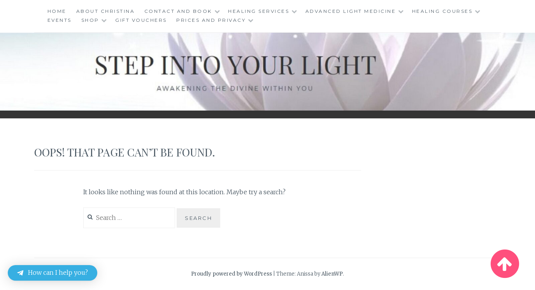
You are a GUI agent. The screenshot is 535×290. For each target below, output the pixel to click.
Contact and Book (178, 11)
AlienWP (332, 274)
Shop (90, 20)
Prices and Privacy (211, 20)
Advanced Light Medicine (350, 11)
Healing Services (258, 11)
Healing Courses (442, 11)
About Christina (105, 11)
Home (57, 11)
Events (59, 20)
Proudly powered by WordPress (231, 274)
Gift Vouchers (141, 20)
